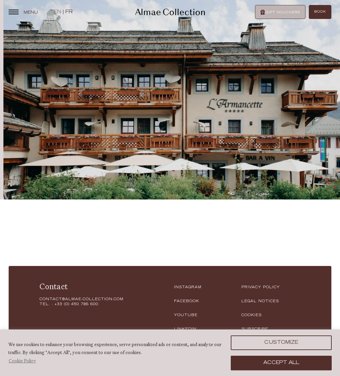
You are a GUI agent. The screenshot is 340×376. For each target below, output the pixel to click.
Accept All (281, 363)
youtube (186, 315)
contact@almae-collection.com (82, 299)
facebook (186, 301)
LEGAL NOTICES (260, 301)
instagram (188, 287)
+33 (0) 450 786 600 (76, 304)
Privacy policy (260, 287)
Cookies (251, 315)
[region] (170, 352)
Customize (281, 342)
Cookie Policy (22, 360)
